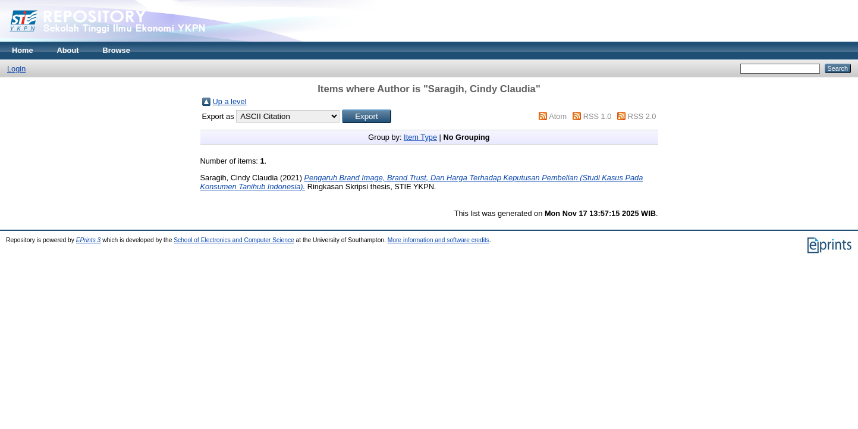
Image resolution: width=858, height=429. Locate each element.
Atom (558, 116)
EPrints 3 (88, 240)
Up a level (230, 101)
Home (22, 50)
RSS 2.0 (642, 116)
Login (16, 68)
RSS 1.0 (597, 116)
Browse (116, 50)
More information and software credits (438, 240)
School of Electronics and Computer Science (234, 240)
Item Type (420, 137)
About (68, 50)
